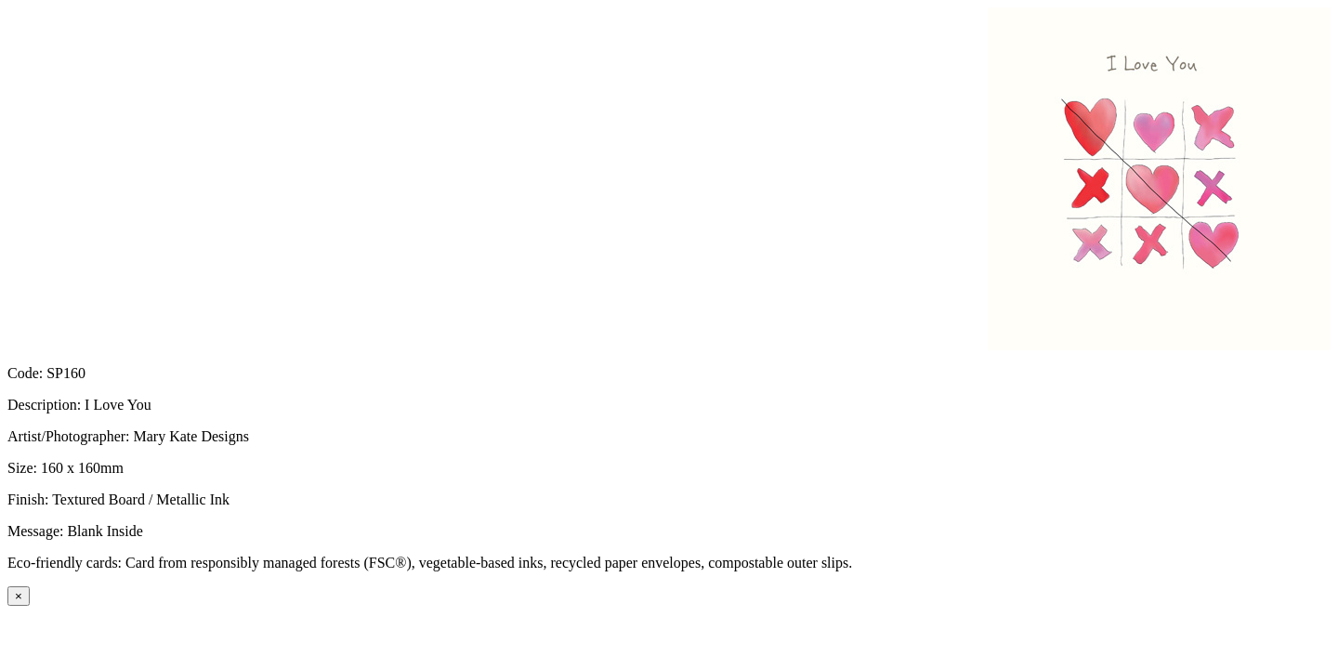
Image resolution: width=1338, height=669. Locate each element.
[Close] (18, 596)
